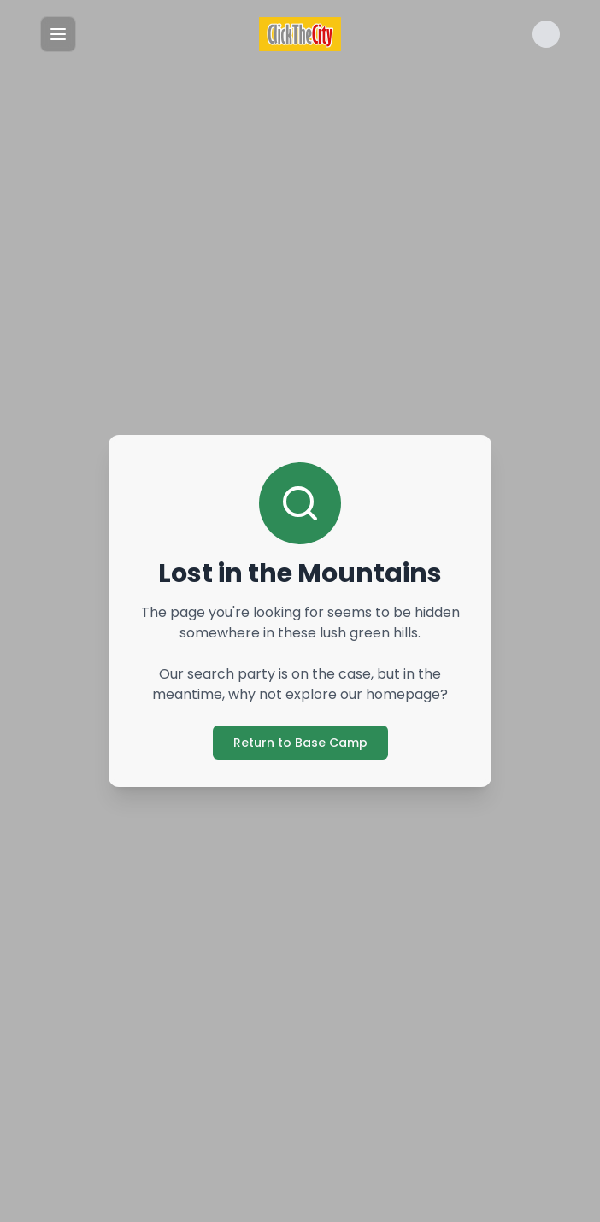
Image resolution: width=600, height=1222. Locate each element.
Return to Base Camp (300, 742)
